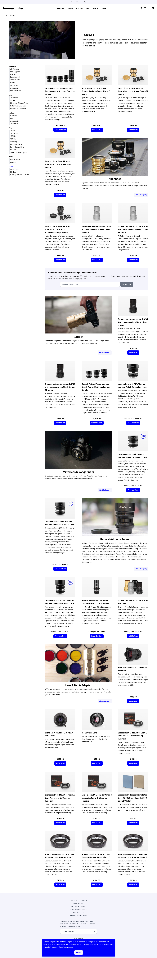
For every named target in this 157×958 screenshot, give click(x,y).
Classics (13, 74)
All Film (12, 131)
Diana (12, 82)
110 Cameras (15, 80)
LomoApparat (15, 72)
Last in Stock (15, 159)
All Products (14, 124)
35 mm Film (14, 133)
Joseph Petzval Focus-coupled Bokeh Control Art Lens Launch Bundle (96, 387)
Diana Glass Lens (89, 733)
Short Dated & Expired (18, 152)
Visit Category (141, 195)
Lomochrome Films (17, 147)
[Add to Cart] (97, 130)
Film (88, 8)
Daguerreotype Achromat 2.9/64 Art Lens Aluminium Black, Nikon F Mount (133, 322)
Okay (78, 952)
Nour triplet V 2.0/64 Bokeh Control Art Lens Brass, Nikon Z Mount (96, 91)
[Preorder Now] (60, 130)
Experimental (15, 77)
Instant (79, 8)
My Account (78, 912)
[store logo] (13, 8)
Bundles (13, 162)
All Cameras (14, 69)
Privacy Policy (79, 903)
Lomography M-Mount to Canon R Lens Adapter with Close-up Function (97, 798)
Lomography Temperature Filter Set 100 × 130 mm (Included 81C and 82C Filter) (132, 798)
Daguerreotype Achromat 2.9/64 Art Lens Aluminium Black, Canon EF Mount (60, 387)
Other (103, 8)
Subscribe (126, 284)
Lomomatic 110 (15, 91)
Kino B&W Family (16, 144)
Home (5, 15)
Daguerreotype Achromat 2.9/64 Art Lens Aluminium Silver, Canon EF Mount (133, 229)
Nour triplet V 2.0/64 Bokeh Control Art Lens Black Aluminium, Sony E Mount (57, 229)
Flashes (13, 172)
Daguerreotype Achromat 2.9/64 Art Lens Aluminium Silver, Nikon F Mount (97, 229)
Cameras (60, 8)
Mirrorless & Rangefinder (19, 103)
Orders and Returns (78, 915)
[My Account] (145, 8)
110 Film (13, 139)
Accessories (14, 88)
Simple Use (14, 85)
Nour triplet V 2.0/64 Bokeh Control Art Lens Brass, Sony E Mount (59, 164)
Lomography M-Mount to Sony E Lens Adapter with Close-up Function (132, 736)
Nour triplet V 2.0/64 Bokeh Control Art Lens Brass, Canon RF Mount (133, 91)
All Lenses (14, 98)
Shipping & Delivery (78, 906)
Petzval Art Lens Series (18, 106)
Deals (95, 8)
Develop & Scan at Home (19, 175)
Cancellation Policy (79, 909)
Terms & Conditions (78, 900)
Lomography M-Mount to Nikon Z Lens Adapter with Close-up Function (60, 798)
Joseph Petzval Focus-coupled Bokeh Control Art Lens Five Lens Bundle (60, 91)
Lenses (70, 8)
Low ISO (13, 150)
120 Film (13, 136)
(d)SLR (12, 100)
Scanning (13, 142)
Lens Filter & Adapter (18, 109)
